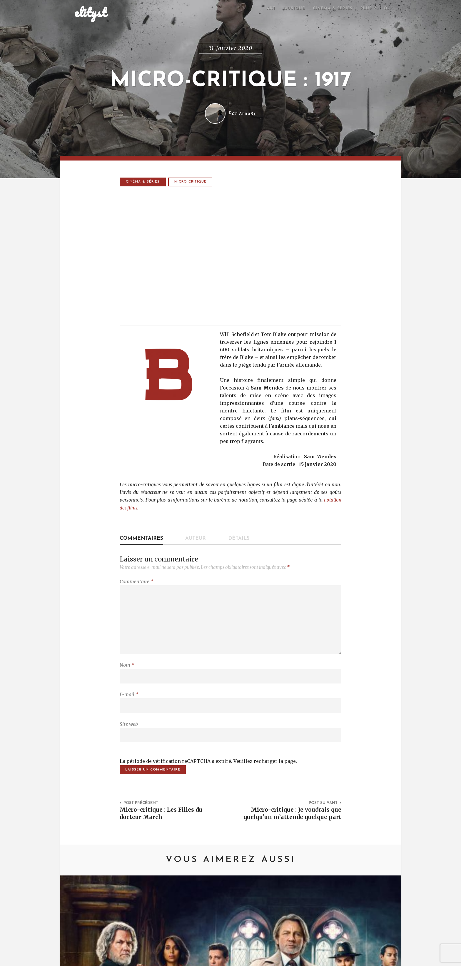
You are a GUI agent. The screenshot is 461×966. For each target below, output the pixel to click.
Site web (129, 733)
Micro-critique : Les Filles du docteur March (164, 825)
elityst (90, 13)
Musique (288, 9)
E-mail (129, 702)
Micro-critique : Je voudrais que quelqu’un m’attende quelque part (292, 828)
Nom (127, 671)
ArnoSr (247, 114)
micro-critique (191, 183)
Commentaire (136, 582)
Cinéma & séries (329, 9)
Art (264, 9)
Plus (365, 9)
